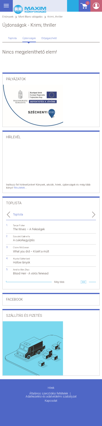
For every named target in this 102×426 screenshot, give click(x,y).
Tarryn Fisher (19, 225)
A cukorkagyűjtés (24, 240)
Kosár (84, 8)
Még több (59, 282)
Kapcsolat (51, 400)
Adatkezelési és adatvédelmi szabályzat (51, 396)
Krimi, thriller (55, 16)
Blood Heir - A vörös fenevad (30, 273)
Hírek (51, 388)
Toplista (12, 38)
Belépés (96, 7)
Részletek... (20, 187)
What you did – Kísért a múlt (31, 251)
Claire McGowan (21, 247)
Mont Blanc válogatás (30, 16)
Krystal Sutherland (21, 258)
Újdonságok (29, 38)
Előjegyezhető (49, 38)
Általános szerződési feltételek (49, 393)
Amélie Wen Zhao (21, 269)
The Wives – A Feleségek (29, 229)
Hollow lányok (21, 262)
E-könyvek (8, 16)
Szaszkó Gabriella (21, 236)
